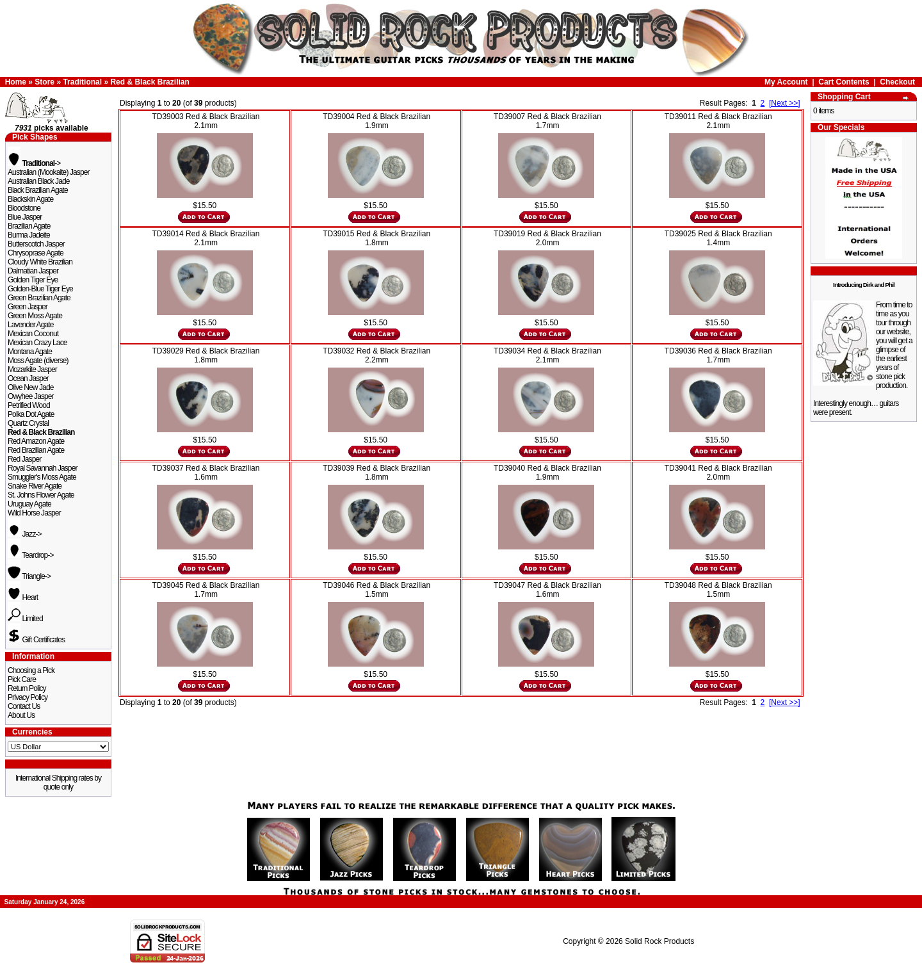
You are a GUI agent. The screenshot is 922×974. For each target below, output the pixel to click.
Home (15, 81)
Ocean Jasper (28, 378)
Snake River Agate (34, 486)
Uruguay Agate (29, 503)
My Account (786, 81)
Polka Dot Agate (31, 414)
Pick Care (22, 679)
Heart (23, 597)
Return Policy (27, 688)
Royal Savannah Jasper (42, 468)
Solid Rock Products (659, 941)
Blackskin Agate (30, 199)
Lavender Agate (30, 324)
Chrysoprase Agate (35, 252)
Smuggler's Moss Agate (42, 477)
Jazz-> (25, 534)
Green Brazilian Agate (39, 297)
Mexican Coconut (33, 333)
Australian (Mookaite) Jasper (49, 172)
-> (34, 163)
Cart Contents (843, 81)
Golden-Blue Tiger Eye (40, 288)
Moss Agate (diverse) (38, 360)
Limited (25, 618)
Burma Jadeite (29, 235)
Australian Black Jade (39, 181)
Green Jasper (27, 306)
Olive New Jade (30, 387)
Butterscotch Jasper (36, 243)
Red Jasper (24, 459)
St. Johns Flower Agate (41, 495)
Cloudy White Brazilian (40, 261)
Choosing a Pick (31, 670)
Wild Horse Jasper (34, 512)
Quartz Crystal (28, 423)
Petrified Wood (29, 405)
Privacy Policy (27, 697)
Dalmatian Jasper (33, 270)
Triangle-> (29, 576)
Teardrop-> (31, 555)
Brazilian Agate (29, 226)
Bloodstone (24, 208)
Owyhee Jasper (31, 396)
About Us (21, 715)
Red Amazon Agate (36, 441)
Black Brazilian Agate (38, 190)
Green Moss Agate (35, 315)
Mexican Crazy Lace (37, 342)
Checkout (897, 81)
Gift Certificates (36, 639)
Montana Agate (30, 351)
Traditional (82, 81)
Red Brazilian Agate (36, 450)
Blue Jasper (25, 217)
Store (44, 81)
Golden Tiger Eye (33, 279)
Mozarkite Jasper (32, 369)
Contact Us (24, 706)
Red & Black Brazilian (149, 81)
